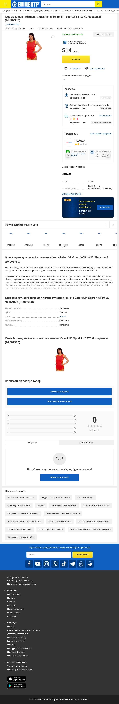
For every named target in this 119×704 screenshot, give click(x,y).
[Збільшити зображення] (53, 36)
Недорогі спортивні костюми (56, 497)
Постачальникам (15, 609)
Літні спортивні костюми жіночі (94, 521)
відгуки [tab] (31, 442)
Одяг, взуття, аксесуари (18, 505)
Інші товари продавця (100, 134)
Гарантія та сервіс (16, 641)
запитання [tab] (85, 442)
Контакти (11, 602)
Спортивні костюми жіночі (96, 505)
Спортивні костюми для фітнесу (23, 513)
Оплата (10, 626)
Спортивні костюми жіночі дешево (63, 513)
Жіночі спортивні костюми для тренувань (90, 529)
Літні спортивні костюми (51, 529)
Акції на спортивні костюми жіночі (24, 521)
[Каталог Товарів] (5, 4)
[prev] (105, 224)
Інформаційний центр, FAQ (20, 581)
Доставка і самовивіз (17, 634)
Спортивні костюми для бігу (21, 537)
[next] (113, 224)
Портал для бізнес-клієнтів (20, 670)
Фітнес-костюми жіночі (59, 521)
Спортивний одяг (85, 497)
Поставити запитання (59, 401)
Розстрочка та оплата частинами (23, 630)
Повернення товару (16, 637)
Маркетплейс (13, 613)
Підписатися (82, 555)
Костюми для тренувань (19, 529)
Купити (76, 59)
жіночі (63, 316)
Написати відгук (60, 391)
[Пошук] (98, 4)
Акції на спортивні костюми (20, 497)
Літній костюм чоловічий (64, 505)
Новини (11, 598)
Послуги (11, 645)
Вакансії (11, 605)
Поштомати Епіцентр (17, 656)
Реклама (11, 616)
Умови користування (17, 666)
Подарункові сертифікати (19, 648)
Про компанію (14, 594)
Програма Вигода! (15, 652)
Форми (41, 505)
